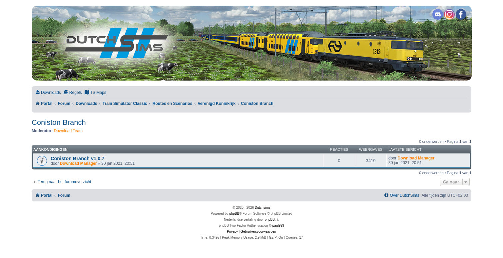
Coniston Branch (59, 122)
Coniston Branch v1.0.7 (77, 158)
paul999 (278, 225)
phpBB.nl (271, 219)
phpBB (234, 213)
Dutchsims (262, 207)
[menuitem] (48, 92)
